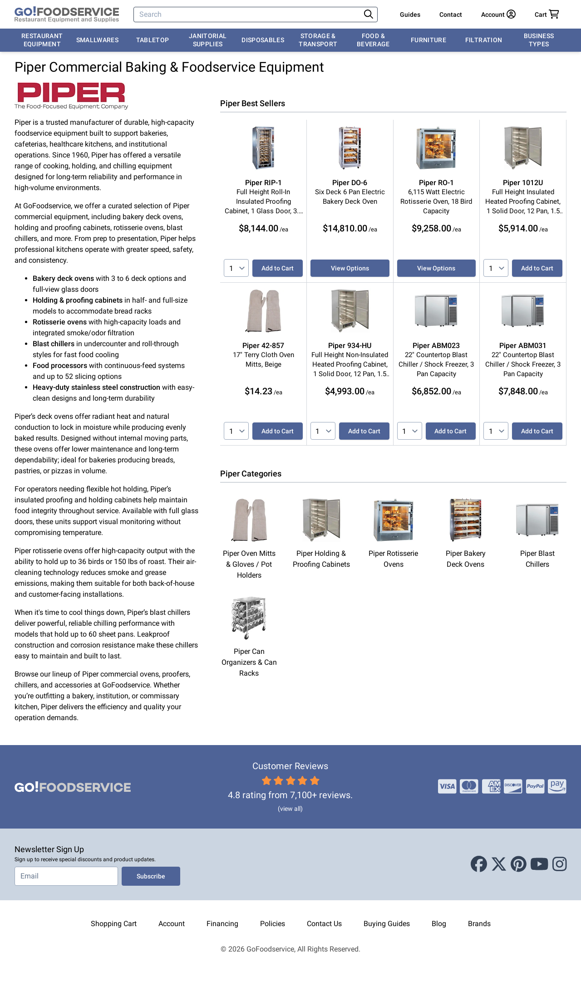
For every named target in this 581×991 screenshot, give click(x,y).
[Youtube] (539, 864)
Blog (439, 923)
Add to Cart (277, 268)
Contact (450, 14)
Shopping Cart (114, 923)
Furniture (428, 40)
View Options (350, 268)
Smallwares (97, 40)
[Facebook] (479, 864)
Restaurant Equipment (42, 40)
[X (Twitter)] (499, 864)
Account (171, 923)
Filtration (483, 40)
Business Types (539, 40)
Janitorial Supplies (208, 40)
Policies (272, 923)
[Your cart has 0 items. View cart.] (547, 14)
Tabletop (152, 40)
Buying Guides (387, 923)
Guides (410, 14)
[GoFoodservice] (67, 14)
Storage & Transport (318, 40)
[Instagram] (559, 864)
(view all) (290, 808)
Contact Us (324, 923)
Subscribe (151, 876)
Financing (222, 923)
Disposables (262, 40)
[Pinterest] (519, 864)
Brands (479, 923)
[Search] (247, 14)
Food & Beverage (373, 40)
